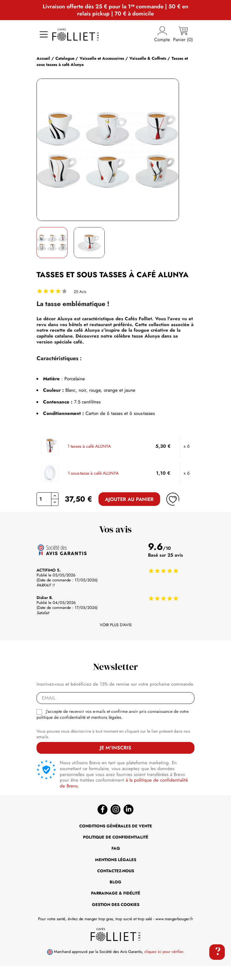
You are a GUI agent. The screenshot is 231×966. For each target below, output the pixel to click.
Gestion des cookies (115, 905)
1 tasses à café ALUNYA (89, 446)
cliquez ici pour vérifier (163, 952)
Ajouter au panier (129, 499)
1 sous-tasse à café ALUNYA (93, 473)
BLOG (115, 882)
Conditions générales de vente (115, 826)
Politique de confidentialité (115, 837)
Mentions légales (115, 860)
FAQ (115, 848)
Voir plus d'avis (116, 625)
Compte (162, 34)
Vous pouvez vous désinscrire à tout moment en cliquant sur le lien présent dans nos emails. (113, 734)
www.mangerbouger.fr (174, 919)
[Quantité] (44, 499)
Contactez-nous (115, 871)
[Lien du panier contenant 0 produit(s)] (183, 35)
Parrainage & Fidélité (115, 893)
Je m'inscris (115, 747)
